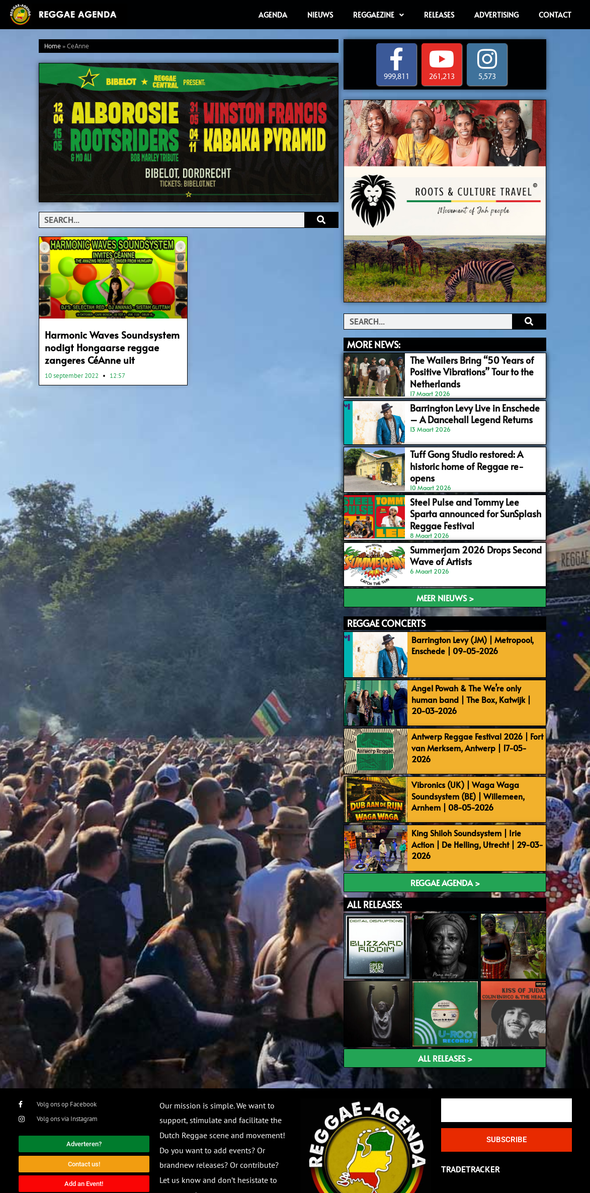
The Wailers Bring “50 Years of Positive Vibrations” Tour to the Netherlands (472, 364)
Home (52, 46)
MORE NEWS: (373, 344)
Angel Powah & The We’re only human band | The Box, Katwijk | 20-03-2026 (474, 672)
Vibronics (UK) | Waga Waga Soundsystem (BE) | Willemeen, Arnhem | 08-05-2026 (463, 762)
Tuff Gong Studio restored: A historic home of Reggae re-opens (467, 449)
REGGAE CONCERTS (386, 599)
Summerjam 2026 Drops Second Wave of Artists (472, 534)
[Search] (321, 219)
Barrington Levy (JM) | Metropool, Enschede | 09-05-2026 (468, 621)
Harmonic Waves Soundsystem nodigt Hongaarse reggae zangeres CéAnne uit (113, 345)
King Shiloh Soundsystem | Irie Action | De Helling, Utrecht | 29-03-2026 (474, 801)
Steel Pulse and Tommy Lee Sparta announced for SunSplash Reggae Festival (464, 497)
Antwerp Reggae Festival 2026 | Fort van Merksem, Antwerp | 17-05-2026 (473, 711)
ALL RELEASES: (374, 864)
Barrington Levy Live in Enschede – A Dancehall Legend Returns (468, 407)
